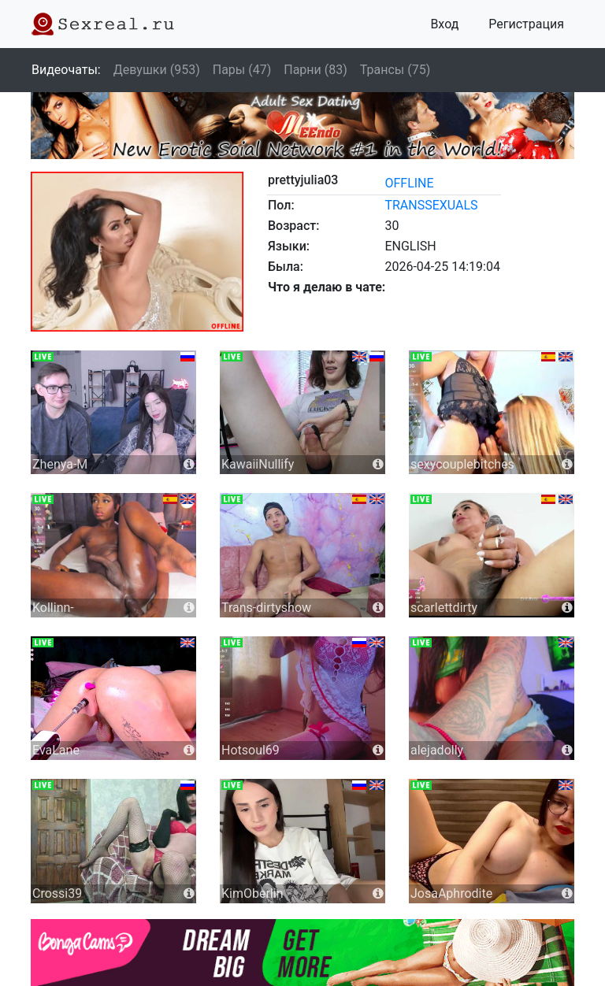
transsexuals (430, 205)
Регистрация (526, 24)
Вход (444, 24)
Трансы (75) (395, 69)
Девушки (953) (156, 69)
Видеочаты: (66, 69)
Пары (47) (242, 69)
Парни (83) (315, 69)
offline (408, 183)
